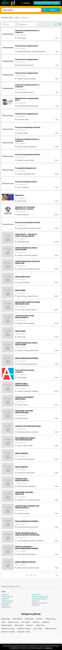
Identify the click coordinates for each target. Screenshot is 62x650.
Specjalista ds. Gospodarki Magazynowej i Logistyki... (25, 208)
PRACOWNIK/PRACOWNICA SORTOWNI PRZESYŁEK (25, 439)
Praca (17, 17)
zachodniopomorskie (38, 599)
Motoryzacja (5, 619)
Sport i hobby (37, 628)
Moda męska (29, 619)
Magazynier (19, 195)
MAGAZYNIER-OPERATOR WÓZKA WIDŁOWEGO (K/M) (28, 303)
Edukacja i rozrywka (23, 628)
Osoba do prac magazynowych (26, 46)
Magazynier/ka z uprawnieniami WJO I (27, 99)
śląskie (3, 594)
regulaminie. (49, 648)
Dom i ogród (26, 622)
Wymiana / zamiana (7, 632)
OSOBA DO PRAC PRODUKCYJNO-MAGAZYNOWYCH (28, 507)
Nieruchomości (51, 619)
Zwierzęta (36, 622)
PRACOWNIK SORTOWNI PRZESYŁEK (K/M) (24, 412)
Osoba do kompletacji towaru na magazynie (27, 31)
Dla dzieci (39, 619)
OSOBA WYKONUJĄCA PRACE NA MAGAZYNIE (27, 262)
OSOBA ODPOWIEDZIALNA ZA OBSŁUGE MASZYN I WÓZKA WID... (28, 534)
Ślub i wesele (19, 625)
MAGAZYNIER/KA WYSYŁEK (25, 562)
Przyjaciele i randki (23, 632)
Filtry (6, 24)
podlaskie (35, 605)
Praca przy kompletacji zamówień (28, 127)
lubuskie (4, 605)
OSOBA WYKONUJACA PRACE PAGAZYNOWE (26, 344)
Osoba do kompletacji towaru (26, 182)
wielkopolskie (5, 601)
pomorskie (35, 594)
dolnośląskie (5, 603)
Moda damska (17, 619)
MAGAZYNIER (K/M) (22, 277)
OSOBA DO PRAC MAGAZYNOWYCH (22, 385)
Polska (3, 591)
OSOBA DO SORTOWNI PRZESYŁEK (23, 425)
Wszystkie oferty (7, 17)
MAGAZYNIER (20, 290)
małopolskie (5, 607)
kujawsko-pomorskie (38, 603)
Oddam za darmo (50, 628)
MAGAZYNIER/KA (21, 453)
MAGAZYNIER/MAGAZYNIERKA (26, 358)
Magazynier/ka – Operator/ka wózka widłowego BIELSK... (26, 235)
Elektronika (45, 622)
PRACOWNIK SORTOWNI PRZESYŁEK (24, 493)
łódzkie (3, 599)
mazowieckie (5, 597)
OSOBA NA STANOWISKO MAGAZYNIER (24, 398)
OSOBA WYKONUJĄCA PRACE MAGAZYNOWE (26, 249)
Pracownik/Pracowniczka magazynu (24, 371)
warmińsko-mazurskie (39, 597)
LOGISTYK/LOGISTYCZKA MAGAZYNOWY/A (24, 317)
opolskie (34, 601)
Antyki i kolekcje (6, 625)
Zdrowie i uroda (13, 622)
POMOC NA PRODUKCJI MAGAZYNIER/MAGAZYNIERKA (26, 548)
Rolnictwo (29, 625)
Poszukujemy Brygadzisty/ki (26, 168)
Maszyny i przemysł (7, 628)
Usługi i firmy (40, 625)
